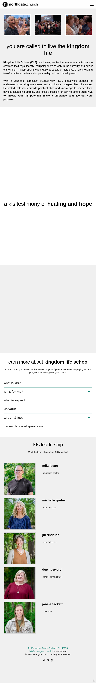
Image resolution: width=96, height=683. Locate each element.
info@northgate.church (40, 651)
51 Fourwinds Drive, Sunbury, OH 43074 (48, 648)
